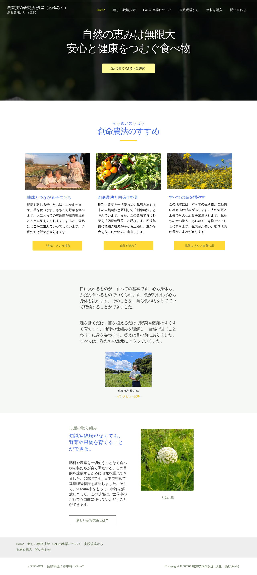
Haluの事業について (161, 10)
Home (108, 10)
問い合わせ (239, 10)
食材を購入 (216, 10)
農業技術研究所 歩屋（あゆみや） (37, 7)
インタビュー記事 (128, 396)
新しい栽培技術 (129, 10)
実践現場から (192, 10)
